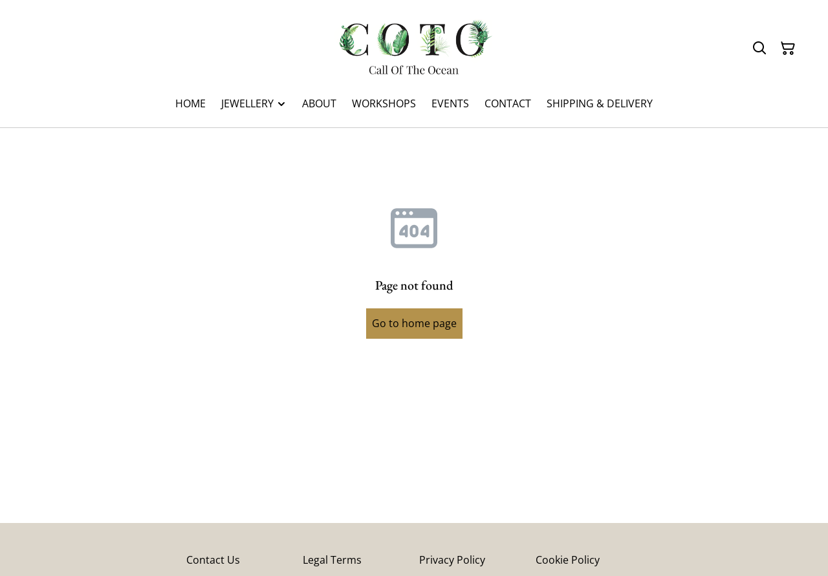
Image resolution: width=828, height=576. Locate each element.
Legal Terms (332, 560)
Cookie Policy (568, 560)
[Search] (759, 48)
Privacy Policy (452, 560)
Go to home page (414, 323)
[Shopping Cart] (788, 48)
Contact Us (213, 560)
